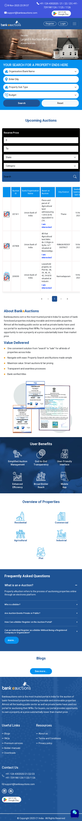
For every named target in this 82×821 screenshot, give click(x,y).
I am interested (46, 225)
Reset (60, 103)
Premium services (13, 743)
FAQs (7, 738)
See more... (41, 671)
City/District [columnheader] (63, 192)
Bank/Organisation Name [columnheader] (30, 192)
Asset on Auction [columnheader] (46, 192)
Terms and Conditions (50, 738)
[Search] (36, 176)
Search (22, 103)
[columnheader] (6, 192)
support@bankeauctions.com (22, 13)
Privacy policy (45, 743)
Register (50, 23)
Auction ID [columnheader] (15, 192)
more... (11, 640)
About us (43, 733)
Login (63, 23)
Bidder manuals (12, 748)
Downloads (10, 753)
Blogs (7, 733)
